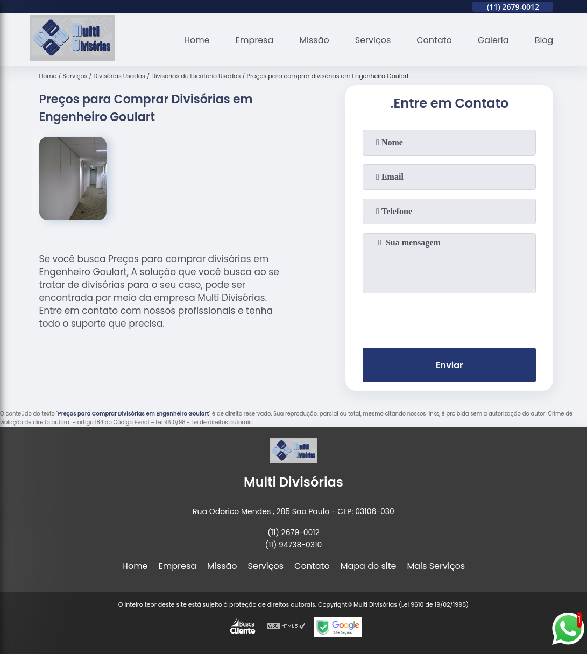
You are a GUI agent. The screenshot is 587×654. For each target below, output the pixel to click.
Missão (314, 40)
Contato (434, 40)
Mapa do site (369, 566)
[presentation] (449, 318)
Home (197, 40)
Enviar (449, 365)
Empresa (255, 40)
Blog (544, 40)
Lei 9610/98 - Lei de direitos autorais (203, 422)
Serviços (373, 40)
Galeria (493, 40)
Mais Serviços (436, 566)
